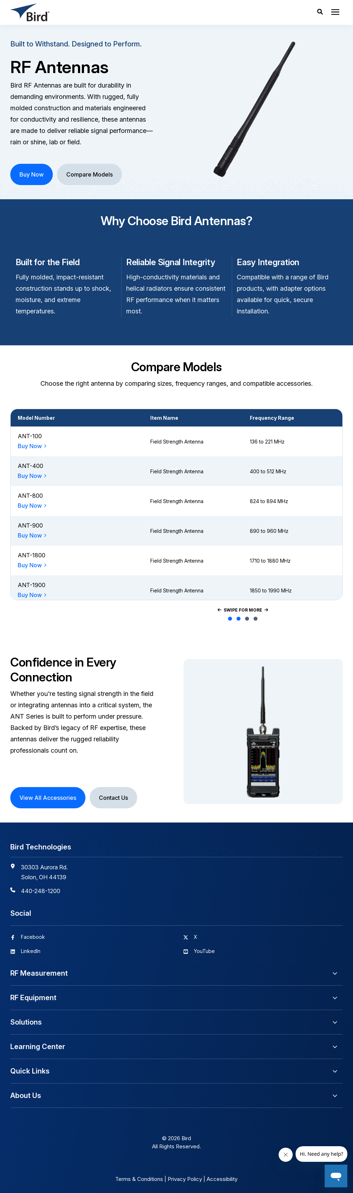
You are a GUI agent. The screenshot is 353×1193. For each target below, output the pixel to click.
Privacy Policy (185, 1179)
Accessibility (222, 1179)
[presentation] (335, 12)
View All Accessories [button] (47, 797)
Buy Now (30, 446)
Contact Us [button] (113, 797)
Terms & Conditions (139, 1179)
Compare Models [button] (89, 174)
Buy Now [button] (31, 174)
